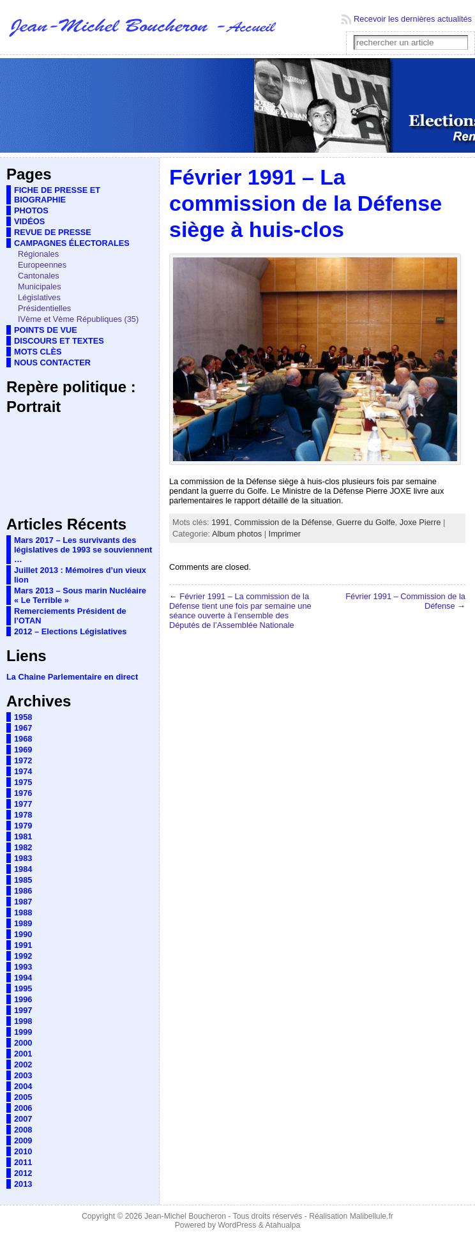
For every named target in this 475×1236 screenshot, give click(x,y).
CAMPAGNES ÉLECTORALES (72, 243)
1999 (23, 1032)
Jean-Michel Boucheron (185, 1216)
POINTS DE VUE (45, 330)
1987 (23, 901)
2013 (23, 1184)
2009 (23, 1140)
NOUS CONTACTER (52, 362)
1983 (23, 858)
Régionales (38, 254)
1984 (23, 869)
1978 (23, 815)
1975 (23, 782)
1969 (23, 749)
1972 (23, 760)
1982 (23, 847)
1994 (23, 977)
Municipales (39, 286)
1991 (23, 945)
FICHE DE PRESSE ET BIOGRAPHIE (57, 194)
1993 (23, 967)
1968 (23, 739)
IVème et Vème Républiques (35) (78, 319)
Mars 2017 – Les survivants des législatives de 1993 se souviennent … (83, 549)
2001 (23, 1053)
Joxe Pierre (420, 522)
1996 (23, 999)
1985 (23, 880)
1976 (23, 793)
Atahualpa (282, 1225)
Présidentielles (44, 308)
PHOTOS (31, 210)
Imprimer (285, 533)
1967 (23, 728)
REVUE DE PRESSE (52, 232)
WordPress (237, 1225)
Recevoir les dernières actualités (413, 19)
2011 (23, 1162)
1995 (23, 988)
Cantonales (38, 275)
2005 (23, 1097)
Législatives (39, 297)
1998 (23, 1021)
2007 (23, 1119)
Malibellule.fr (371, 1216)
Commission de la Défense (283, 522)
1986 (23, 891)
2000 (23, 1043)
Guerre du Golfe (365, 522)
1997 (23, 1010)
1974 (23, 771)
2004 (23, 1086)
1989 (23, 923)
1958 (23, 717)
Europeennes (42, 265)
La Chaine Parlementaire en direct (72, 677)
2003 (23, 1075)
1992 (23, 956)
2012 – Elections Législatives (70, 631)
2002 (23, 1064)
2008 (23, 1129)
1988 (23, 912)
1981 (23, 836)
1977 (23, 804)
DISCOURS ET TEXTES (59, 341)
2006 (23, 1108)
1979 (23, 825)
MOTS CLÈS (38, 351)
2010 (23, 1151)
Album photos (237, 533)
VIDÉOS (29, 221)
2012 (23, 1173)
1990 (23, 934)
